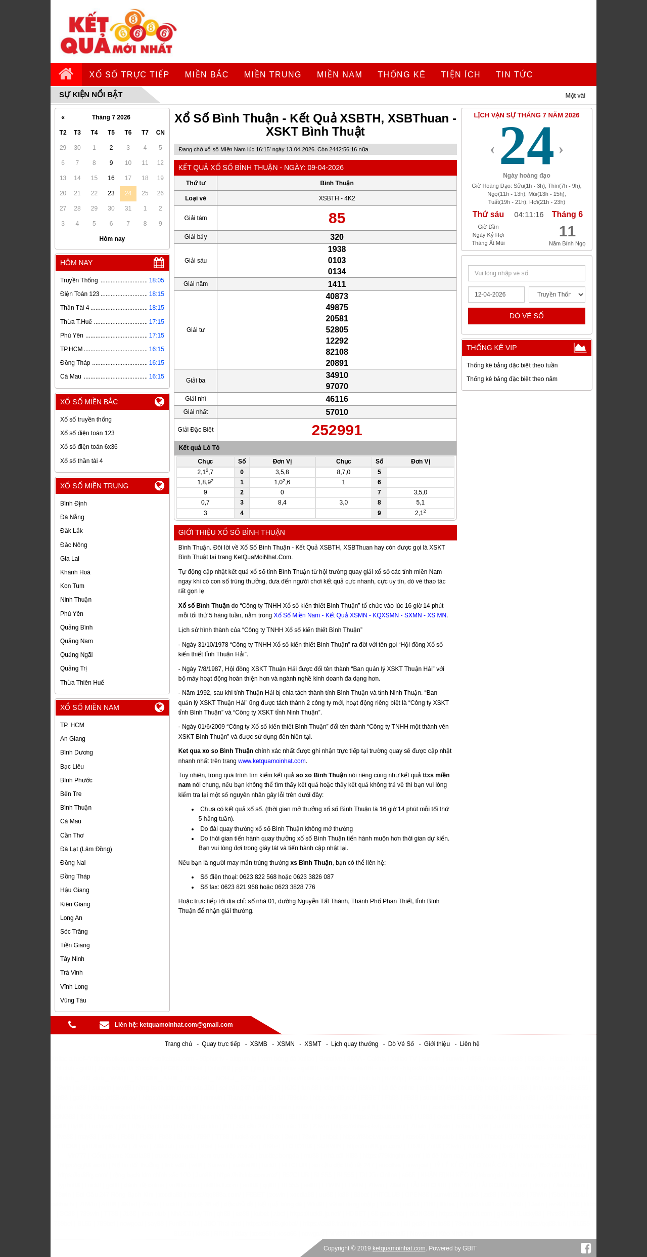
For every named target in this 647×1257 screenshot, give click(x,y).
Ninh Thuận (75, 599)
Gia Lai (69, 558)
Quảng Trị (73, 668)
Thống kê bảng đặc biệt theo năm (512, 379)
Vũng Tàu (73, 1000)
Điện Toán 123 (80, 294)
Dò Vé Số (401, 1044)
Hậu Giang (74, 890)
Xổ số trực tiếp (129, 74)
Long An (71, 917)
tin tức (514, 74)
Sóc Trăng (74, 931)
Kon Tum (72, 586)
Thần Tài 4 (74, 307)
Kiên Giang (75, 904)
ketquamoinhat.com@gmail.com (186, 1024)
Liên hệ (469, 1044)
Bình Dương (76, 752)
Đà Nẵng (72, 517)
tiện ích (461, 74)
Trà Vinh (71, 972)
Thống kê (402, 74)
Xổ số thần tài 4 (81, 461)
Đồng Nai (72, 862)
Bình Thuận (75, 807)
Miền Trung (273, 74)
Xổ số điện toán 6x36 (89, 446)
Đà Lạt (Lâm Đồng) (86, 849)
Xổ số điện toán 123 (87, 433)
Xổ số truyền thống (86, 419)
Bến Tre (70, 794)
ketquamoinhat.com (399, 1248)
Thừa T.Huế (76, 321)
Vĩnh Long (74, 986)
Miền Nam (339, 74)
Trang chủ (178, 1044)
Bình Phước (76, 780)
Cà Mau (70, 376)
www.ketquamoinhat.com (271, 761)
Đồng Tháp (75, 362)
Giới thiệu (437, 1044)
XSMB (258, 1044)
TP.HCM (71, 349)
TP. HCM (72, 725)
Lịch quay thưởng (354, 1044)
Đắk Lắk (71, 530)
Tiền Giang (75, 945)
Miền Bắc (207, 74)
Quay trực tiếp (221, 1044)
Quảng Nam (76, 641)
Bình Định (73, 503)
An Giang (72, 738)
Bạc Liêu (72, 766)
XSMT (312, 1044)
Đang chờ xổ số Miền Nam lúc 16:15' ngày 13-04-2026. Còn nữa (273, 149)
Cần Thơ (71, 835)
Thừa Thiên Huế (82, 682)
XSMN (286, 1044)
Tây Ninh (72, 958)
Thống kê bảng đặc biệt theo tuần (512, 365)
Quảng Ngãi (76, 654)
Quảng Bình (76, 627)
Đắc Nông (73, 545)
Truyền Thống (79, 280)
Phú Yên (71, 335)
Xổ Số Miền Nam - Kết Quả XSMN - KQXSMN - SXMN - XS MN (360, 615)
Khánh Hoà (75, 572)
